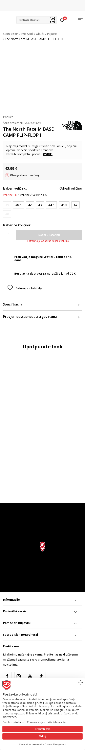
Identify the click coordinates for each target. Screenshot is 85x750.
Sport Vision (11, 34)
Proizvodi (27, 34)
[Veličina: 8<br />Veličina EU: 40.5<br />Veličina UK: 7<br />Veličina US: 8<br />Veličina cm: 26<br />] (18, 204)
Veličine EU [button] (10, 195)
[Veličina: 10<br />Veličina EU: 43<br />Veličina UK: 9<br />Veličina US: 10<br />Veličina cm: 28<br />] (40, 204)
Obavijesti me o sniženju (25, 175)
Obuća (40, 34)
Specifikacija (41, 304)
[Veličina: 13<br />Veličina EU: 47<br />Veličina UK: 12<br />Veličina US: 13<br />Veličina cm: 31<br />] (75, 204)
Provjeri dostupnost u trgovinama (41, 316)
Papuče (52, 34)
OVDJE (47, 154)
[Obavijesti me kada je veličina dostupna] (7, 204)
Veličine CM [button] (40, 195)
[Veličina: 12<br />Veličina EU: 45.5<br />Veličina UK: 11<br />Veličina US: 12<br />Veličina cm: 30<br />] (64, 204)
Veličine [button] (25, 195)
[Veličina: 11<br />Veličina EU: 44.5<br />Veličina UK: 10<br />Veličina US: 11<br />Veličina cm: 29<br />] (51, 204)
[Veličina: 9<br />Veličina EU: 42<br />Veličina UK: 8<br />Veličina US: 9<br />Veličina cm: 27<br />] (30, 204)
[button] (36, 20)
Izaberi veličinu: (15, 188)
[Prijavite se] (62, 20)
